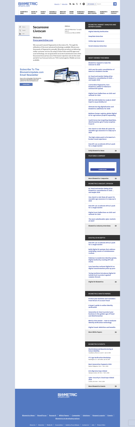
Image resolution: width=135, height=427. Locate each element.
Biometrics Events (103, 12)
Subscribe (64, 4)
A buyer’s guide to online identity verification (100, 306)
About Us (57, 4)
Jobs (93, 425)
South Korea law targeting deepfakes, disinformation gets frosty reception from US (102, 122)
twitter (77, 4)
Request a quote (99, 415)
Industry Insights (63, 12)
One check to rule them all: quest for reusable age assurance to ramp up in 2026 (102, 130)
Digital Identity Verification (98, 31)
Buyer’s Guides (43, 12)
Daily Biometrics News (96, 151)
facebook (80, 4)
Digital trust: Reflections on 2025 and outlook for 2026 (101, 94)
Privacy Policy (101, 425)
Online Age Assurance (96, 41)
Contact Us (85, 425)
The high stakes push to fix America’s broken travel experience (101, 138)
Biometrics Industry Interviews (99, 226)
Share (23, 27)
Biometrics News (24, 12)
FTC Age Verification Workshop (102, 358)
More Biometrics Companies (98, 178)
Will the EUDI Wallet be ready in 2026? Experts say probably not (102, 101)
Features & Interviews (52, 12)
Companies (76, 415)
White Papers (64, 415)
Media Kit (49, 425)
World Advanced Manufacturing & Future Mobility (102, 351)
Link (23, 33)
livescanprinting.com (43, 40)
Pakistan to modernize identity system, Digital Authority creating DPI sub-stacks (102, 260)
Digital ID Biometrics (95, 282)
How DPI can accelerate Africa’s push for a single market (101, 145)
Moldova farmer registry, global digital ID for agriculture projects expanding (102, 114)
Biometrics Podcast (114, 12)
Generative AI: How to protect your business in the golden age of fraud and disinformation (101, 314)
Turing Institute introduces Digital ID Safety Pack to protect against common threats (102, 275)
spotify (83, 4)
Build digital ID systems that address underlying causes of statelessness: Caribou (101, 251)
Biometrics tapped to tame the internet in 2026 (99, 64)
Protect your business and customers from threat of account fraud (101, 299)
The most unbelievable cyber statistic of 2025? (102, 220)
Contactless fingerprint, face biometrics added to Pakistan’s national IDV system (99, 86)
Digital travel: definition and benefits (101, 327)
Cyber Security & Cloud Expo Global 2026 (102, 379)
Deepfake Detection (95, 36)
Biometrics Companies (80, 12)
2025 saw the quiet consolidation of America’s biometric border (101, 70)
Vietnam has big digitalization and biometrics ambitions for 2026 (101, 107)
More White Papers (95, 332)
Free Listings (59, 425)
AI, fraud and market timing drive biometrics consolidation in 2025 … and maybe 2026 (101, 78)
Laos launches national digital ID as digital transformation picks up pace (101, 267)
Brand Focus (71, 12)
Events (110, 415)
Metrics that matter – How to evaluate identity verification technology (102, 321)
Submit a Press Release (72, 425)
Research (52, 415)
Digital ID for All (34, 12)
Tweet (23, 30)
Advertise (41, 425)
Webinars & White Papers (92, 12)
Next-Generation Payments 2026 (102, 365)
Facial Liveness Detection (97, 46)
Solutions (86, 415)
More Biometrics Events (96, 386)
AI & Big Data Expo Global (102, 372)
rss (70, 4)
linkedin (73, 4)
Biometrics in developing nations (68, 419)
